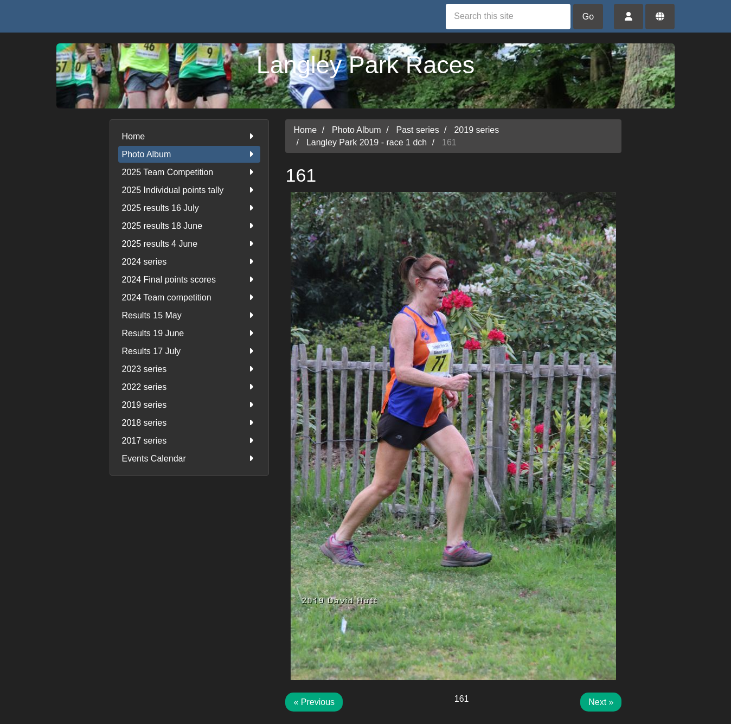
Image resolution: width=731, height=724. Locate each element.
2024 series (189, 261)
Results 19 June (189, 333)
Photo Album (189, 154)
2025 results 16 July (189, 208)
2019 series (189, 405)
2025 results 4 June (189, 244)
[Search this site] (508, 16)
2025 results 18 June (189, 226)
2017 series (189, 440)
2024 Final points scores (189, 279)
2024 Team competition (189, 297)
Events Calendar (189, 458)
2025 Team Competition (189, 172)
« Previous (314, 702)
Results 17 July (189, 351)
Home (189, 136)
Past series (417, 129)
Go (588, 16)
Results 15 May (189, 315)
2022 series (189, 387)
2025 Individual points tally (189, 190)
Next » (600, 702)
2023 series (189, 369)
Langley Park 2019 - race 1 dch (366, 142)
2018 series (189, 423)
